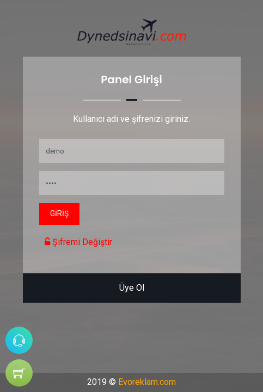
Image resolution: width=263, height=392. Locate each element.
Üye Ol (131, 288)
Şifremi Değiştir (78, 242)
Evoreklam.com (147, 382)
